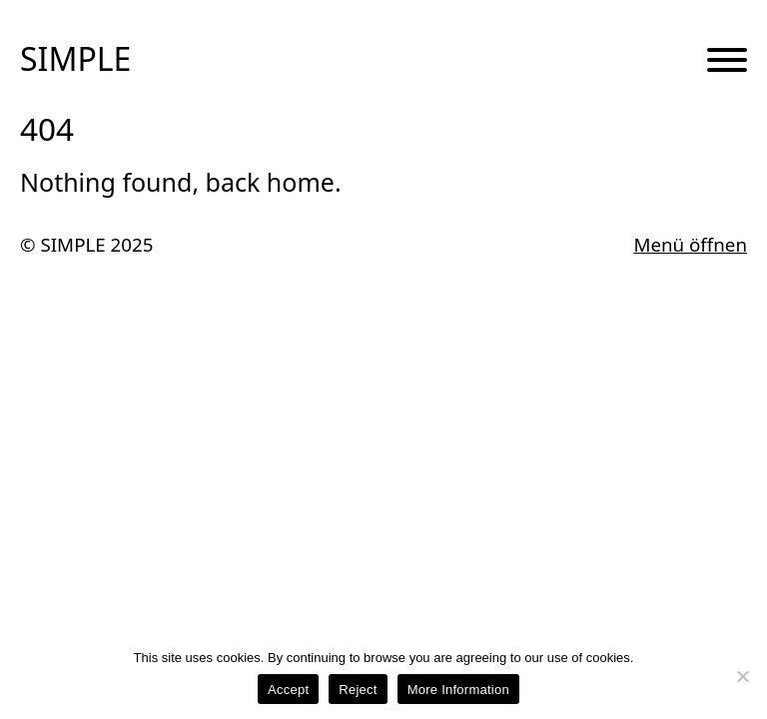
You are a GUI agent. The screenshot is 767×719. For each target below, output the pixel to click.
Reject (358, 689)
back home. (274, 182)
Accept (288, 689)
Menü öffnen (690, 245)
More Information (458, 689)
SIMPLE (75, 59)
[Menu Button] (727, 61)
